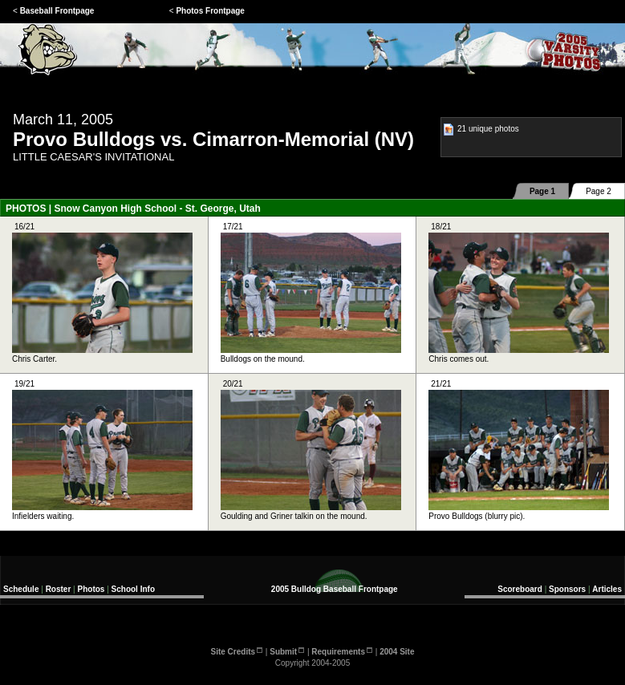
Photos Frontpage (210, 10)
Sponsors (567, 589)
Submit (287, 651)
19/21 (102, 450)
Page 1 (542, 191)
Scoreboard (519, 589)
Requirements (342, 651)
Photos (91, 589)
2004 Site (396, 651)
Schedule (21, 589)
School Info (133, 589)
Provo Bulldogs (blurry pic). (518, 512)
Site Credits (237, 651)
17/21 (311, 292)
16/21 (102, 292)
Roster (58, 589)
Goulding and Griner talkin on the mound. (311, 512)
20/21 (311, 450)
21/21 (518, 450)
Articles (607, 589)
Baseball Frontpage (57, 10)
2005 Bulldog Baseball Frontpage (334, 589)
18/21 (518, 292)
